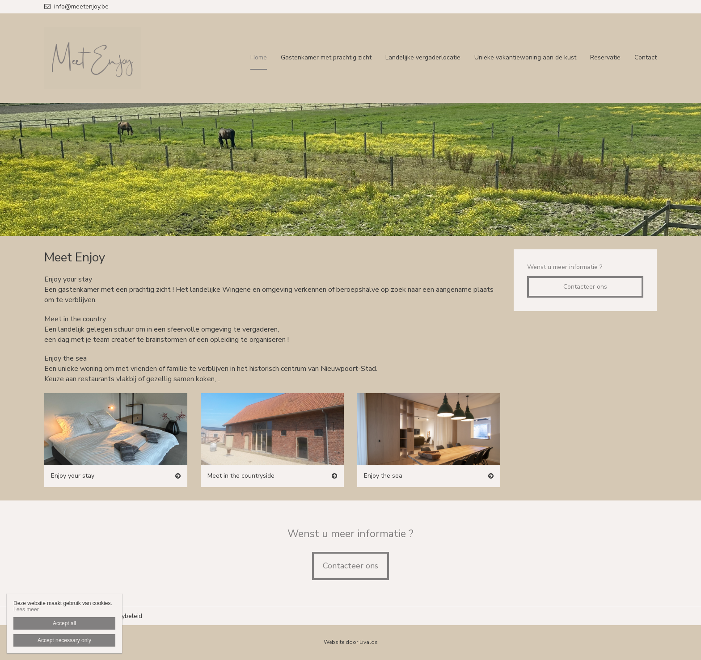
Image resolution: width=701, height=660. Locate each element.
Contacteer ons (585, 286)
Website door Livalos (351, 642)
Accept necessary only (64, 640)
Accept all (64, 623)
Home (258, 57)
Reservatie (605, 57)
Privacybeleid (123, 616)
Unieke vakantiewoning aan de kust (525, 57)
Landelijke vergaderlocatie (422, 57)
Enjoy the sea (383, 475)
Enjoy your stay (72, 475)
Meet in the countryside (240, 475)
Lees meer (26, 609)
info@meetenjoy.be (76, 6)
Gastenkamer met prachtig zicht (326, 57)
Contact (645, 57)
